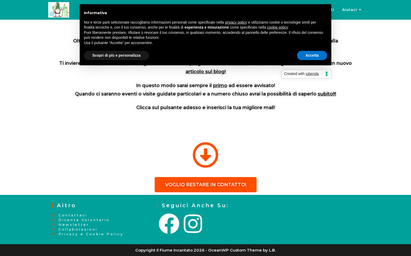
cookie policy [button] (277, 27)
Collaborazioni (78, 229)
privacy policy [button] (236, 22)
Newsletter (73, 224)
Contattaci (73, 215)
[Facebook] (170, 224)
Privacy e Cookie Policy (90, 234)
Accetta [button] (312, 55)
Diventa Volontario (84, 220)
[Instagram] (193, 224)
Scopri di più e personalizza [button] (116, 55)
